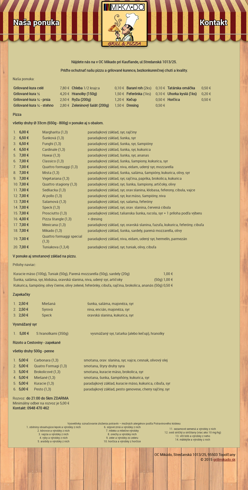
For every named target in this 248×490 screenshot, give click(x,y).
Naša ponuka (36, 22)
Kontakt (213, 22)
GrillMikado (125, 24)
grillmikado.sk (224, 459)
